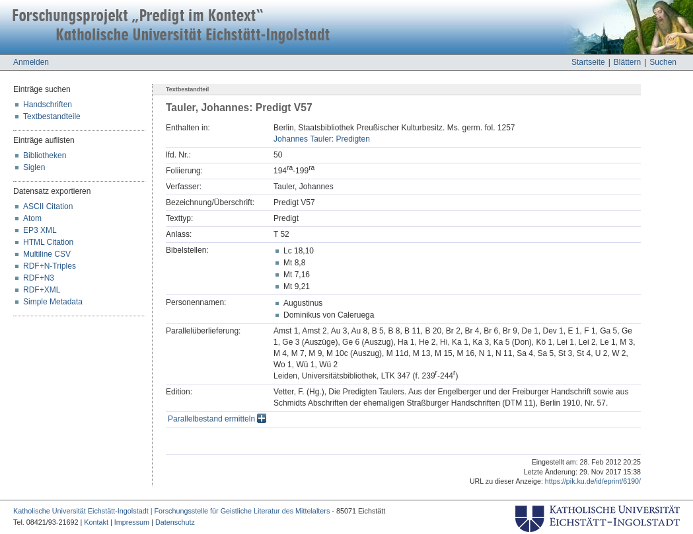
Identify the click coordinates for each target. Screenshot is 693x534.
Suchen (662, 62)
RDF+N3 (38, 278)
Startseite (588, 62)
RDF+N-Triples (49, 266)
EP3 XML (40, 230)
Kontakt (96, 522)
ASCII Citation (48, 206)
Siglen (34, 167)
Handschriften (47, 104)
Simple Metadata (53, 301)
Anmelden (31, 62)
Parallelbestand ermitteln (217, 418)
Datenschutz (175, 522)
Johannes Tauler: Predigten (322, 139)
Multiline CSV (47, 254)
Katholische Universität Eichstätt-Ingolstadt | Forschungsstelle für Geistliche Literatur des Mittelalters (171, 511)
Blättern (627, 62)
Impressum (131, 522)
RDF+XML (41, 289)
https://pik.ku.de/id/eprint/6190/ (593, 481)
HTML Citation (48, 242)
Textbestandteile (52, 116)
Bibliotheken (44, 155)
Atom (32, 218)
